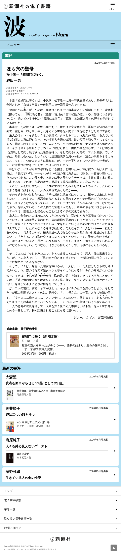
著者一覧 (9, 509)
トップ (8, 491)
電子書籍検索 (12, 500)
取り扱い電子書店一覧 (18, 518)
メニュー (61, 44)
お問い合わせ (12, 527)
